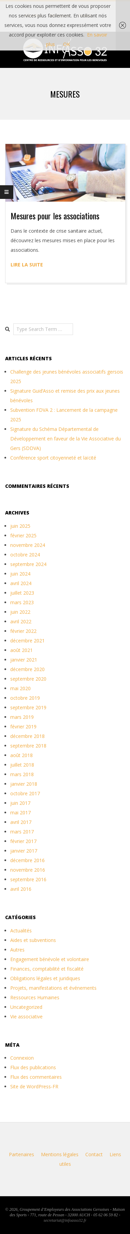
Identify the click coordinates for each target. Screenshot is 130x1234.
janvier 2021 (23, 659)
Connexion (22, 1058)
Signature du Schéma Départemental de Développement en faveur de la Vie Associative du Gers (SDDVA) (65, 438)
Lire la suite (27, 264)
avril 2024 (20, 583)
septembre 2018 (28, 745)
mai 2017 (20, 812)
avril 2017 (20, 822)
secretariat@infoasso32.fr (65, 1220)
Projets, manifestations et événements (53, 988)
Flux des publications (33, 1067)
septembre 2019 (28, 707)
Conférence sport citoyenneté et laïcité (53, 457)
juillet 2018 (22, 764)
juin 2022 (20, 612)
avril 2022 (20, 621)
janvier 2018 (23, 784)
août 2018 (21, 755)
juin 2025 (20, 526)
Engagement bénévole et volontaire (49, 959)
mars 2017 (22, 831)
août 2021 (21, 650)
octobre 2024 (25, 554)
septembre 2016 (28, 879)
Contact (94, 1154)
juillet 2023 (22, 593)
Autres (17, 949)
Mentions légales (59, 1154)
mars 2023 (22, 602)
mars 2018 (22, 774)
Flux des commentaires (36, 1077)
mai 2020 (20, 688)
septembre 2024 (28, 564)
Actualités (21, 930)
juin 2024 (20, 573)
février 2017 (23, 841)
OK (66, 44)
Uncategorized (26, 1007)
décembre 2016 (27, 860)
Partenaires (21, 1154)
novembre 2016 (27, 870)
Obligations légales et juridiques (45, 978)
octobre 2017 (25, 793)
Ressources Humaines (34, 997)
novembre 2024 (27, 545)
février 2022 (23, 631)
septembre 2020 (28, 679)
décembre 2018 (27, 736)
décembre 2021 (27, 640)
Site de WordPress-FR (34, 1086)
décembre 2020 (27, 669)
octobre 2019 (25, 698)
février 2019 (23, 726)
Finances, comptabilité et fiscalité (47, 969)
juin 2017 (20, 803)
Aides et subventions (33, 940)
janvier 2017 (23, 850)
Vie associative (26, 1016)
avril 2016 (20, 889)
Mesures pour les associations (55, 215)
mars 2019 (22, 717)
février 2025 (23, 535)
